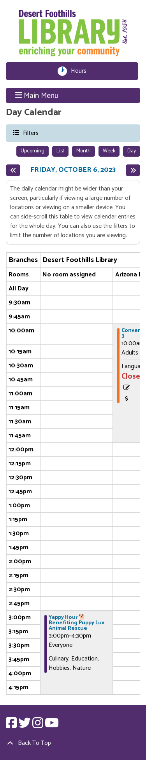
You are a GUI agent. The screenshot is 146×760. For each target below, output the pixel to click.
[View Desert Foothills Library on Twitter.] (25, 725)
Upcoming (32, 151)
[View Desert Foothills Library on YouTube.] (52, 725)
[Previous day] (13, 170)
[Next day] (133, 170)
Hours (81, 71)
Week (109, 151)
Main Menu (37, 95)
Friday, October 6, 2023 (73, 170)
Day (131, 151)
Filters (30, 132)
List (60, 151)
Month (83, 151)
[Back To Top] (73, 743)
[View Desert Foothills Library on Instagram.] (38, 725)
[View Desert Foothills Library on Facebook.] (12, 725)
